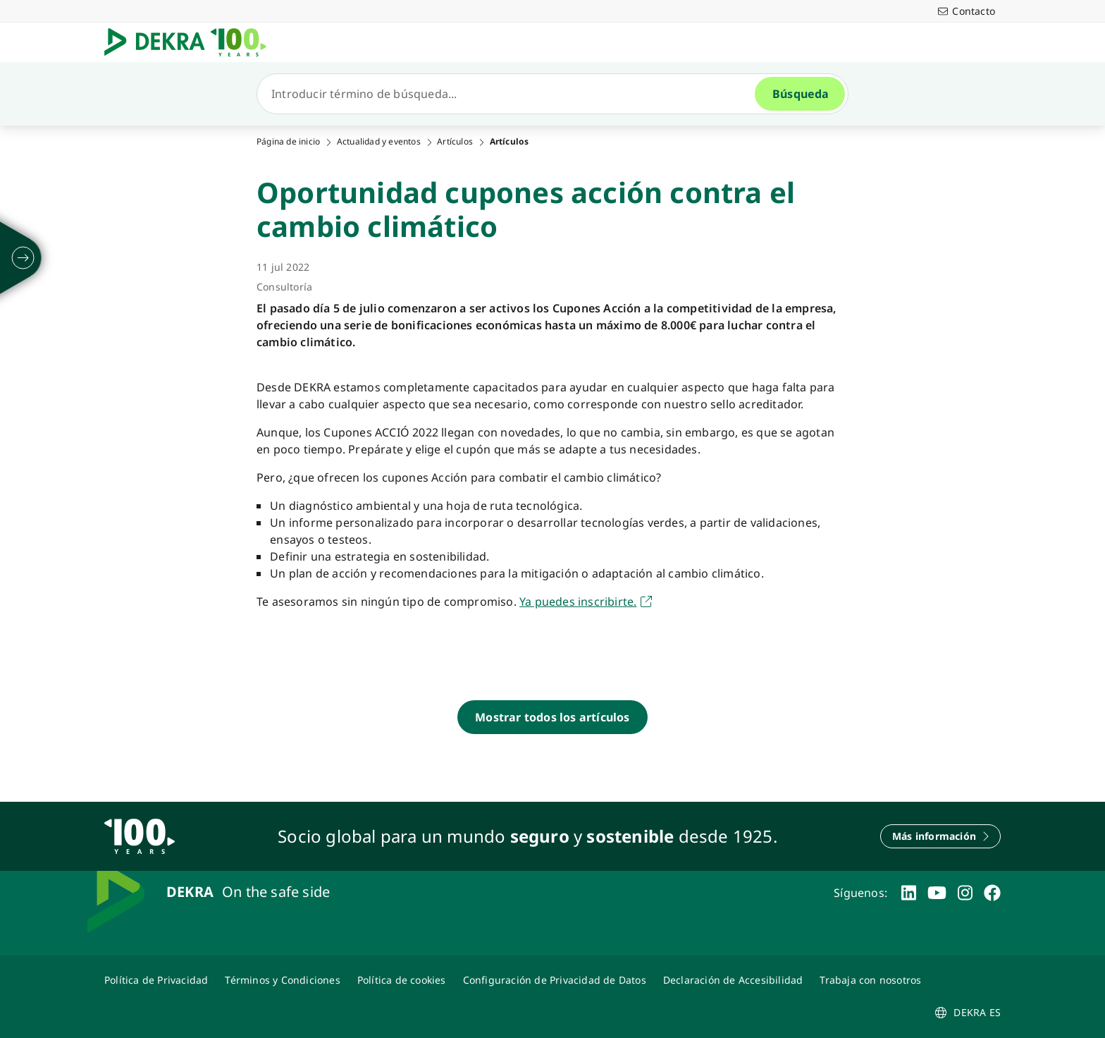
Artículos (455, 141)
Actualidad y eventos (379, 141)
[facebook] (992, 892)
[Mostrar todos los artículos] (552, 717)
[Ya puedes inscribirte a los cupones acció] (585, 601)
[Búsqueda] (511, 94)
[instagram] (965, 892)
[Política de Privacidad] (156, 979)
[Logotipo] (191, 42)
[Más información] (940, 836)
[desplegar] (23, 258)
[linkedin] (908, 892)
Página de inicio (288, 141)
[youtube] (936, 892)
